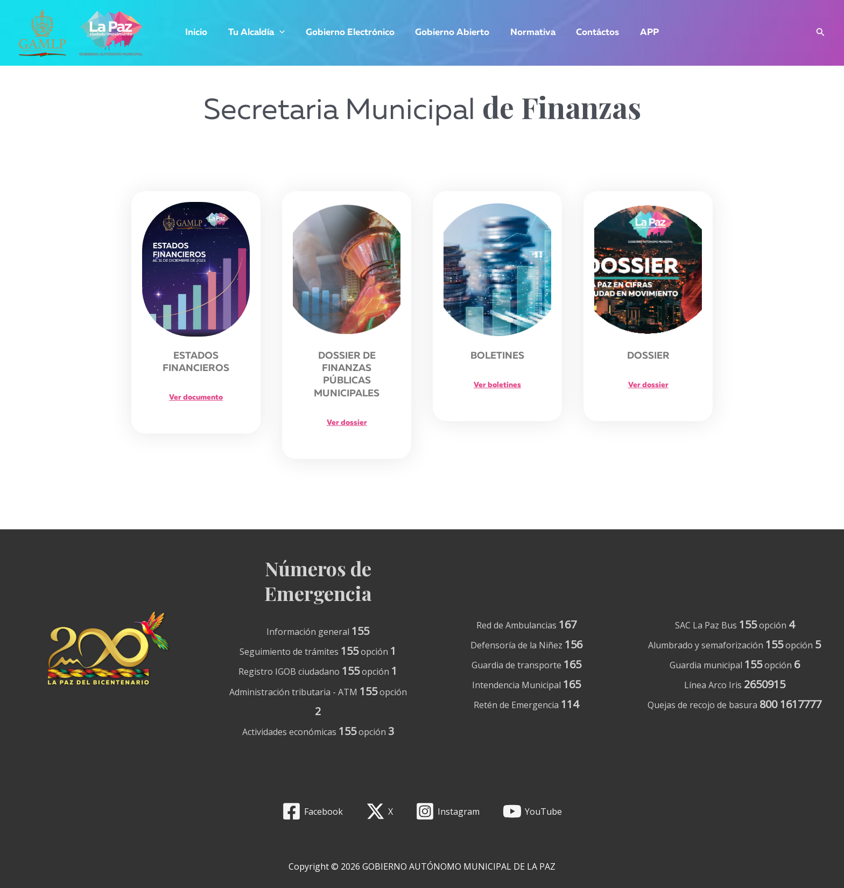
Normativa (530, 32)
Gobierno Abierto (452, 32)
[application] (284, 33)
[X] (379, 811)
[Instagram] (447, 811)
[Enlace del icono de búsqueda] (820, 33)
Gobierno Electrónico (352, 32)
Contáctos (592, 32)
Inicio (204, 32)
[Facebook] (312, 811)
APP (641, 32)
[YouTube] (533, 811)
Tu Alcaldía (261, 33)
